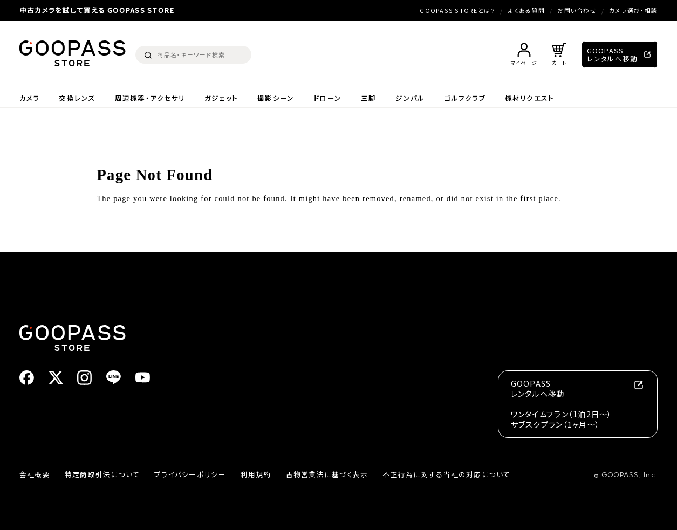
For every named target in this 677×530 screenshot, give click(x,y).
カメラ (29, 97)
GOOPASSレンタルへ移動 (612, 54)
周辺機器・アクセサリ (150, 97)
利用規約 (256, 474)
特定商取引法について (102, 474)
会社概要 (34, 474)
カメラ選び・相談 (633, 10)
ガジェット (221, 97)
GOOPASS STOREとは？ (457, 10)
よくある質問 (526, 10)
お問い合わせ (577, 10)
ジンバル (410, 97)
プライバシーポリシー (190, 474)
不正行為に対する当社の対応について (446, 474)
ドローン (327, 97)
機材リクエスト (530, 97)
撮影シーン (275, 97)
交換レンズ (77, 97)
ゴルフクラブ (464, 97)
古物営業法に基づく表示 (327, 474)
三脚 (369, 97)
